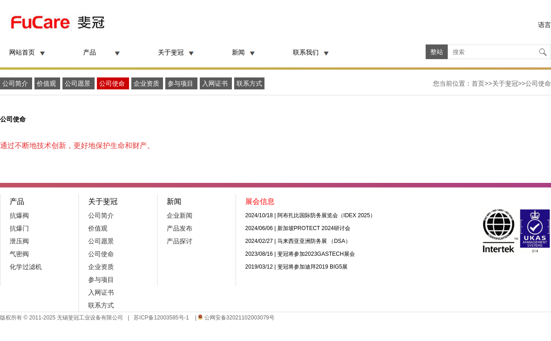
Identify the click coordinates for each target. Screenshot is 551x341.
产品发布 (179, 228)
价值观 (47, 83)
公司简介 (16, 83)
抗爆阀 (19, 215)
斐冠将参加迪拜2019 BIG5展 (312, 267)
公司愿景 (78, 83)
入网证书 (216, 83)
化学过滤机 (26, 266)
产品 (89, 52)
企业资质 (147, 83)
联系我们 (306, 52)
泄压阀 (19, 241)
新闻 (238, 52)
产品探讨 (179, 241)
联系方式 (249, 83)
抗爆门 (19, 228)
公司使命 (113, 83)
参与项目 (181, 83)
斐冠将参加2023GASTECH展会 (316, 254)
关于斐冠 (171, 52)
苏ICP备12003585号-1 (161, 317)
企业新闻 (179, 215)
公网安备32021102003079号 (239, 317)
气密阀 (19, 254)
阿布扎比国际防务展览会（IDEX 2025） (326, 215)
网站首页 (22, 52)
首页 (478, 83)
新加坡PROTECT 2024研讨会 (313, 228)
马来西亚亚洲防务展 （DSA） (314, 241)
